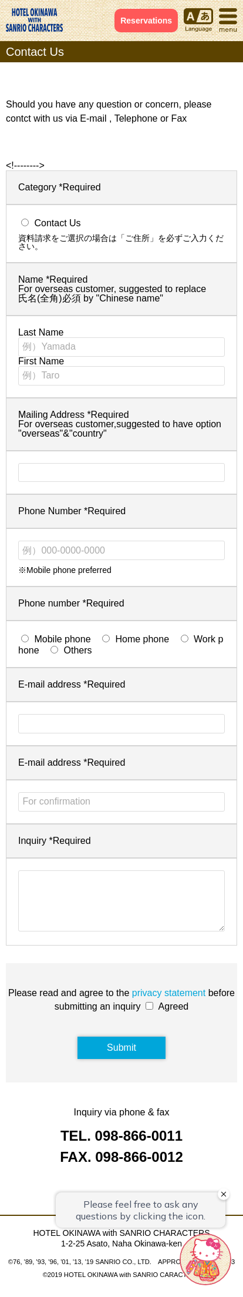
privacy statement (168, 1005)
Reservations (146, 20)
